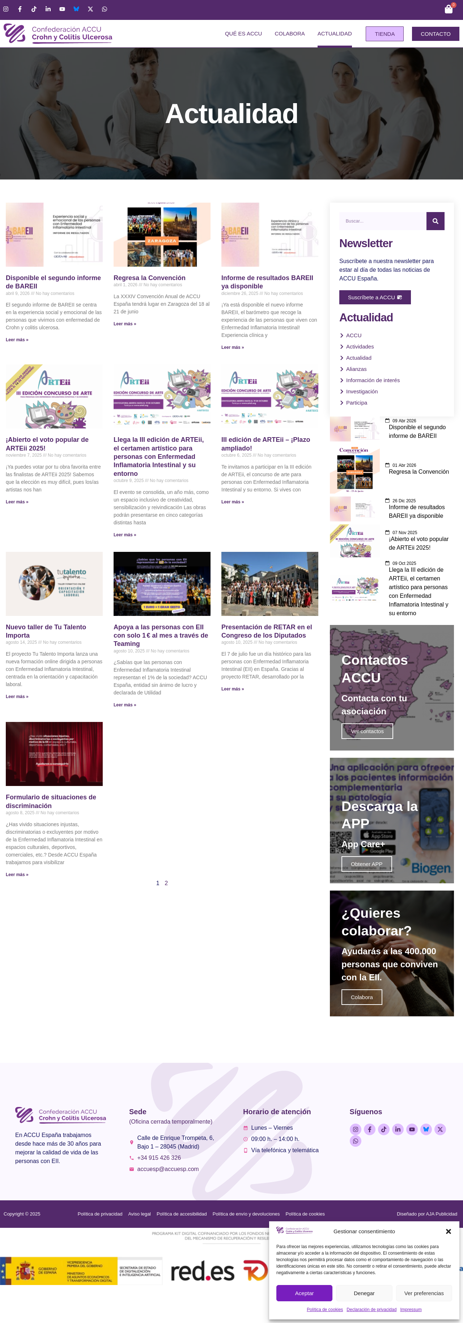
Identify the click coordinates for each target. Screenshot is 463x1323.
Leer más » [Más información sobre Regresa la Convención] (125, 323)
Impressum (410, 1309)
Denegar (364, 1293)
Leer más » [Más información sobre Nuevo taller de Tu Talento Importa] (17, 696)
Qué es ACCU (243, 33)
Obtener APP (367, 885)
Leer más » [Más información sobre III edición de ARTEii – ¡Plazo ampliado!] (232, 501)
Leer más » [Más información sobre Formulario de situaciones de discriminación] (17, 874)
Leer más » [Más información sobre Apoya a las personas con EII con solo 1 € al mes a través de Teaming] (125, 704)
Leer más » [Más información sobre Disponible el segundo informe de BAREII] (17, 339)
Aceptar (304, 1293)
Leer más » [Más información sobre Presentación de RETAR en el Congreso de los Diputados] (232, 689)
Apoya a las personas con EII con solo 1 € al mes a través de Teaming (161, 636)
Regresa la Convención (150, 278)
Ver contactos (367, 742)
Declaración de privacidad (371, 1309)
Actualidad (335, 33)
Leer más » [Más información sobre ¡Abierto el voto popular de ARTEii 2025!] (17, 501)
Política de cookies (325, 1309)
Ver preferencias (424, 1293)
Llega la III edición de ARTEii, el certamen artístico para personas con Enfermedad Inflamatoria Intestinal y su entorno (159, 456)
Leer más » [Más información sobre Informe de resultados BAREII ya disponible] (232, 347)
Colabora (290, 33)
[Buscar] (435, 221)
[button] (448, 1231)
